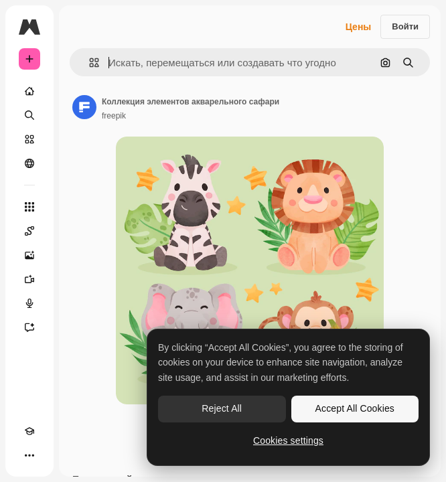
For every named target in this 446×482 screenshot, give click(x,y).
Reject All (222, 408)
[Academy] (29, 431)
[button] (88, 63)
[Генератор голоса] (29, 303)
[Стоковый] (29, 139)
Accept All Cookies (354, 408)
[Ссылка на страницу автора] (84, 107)
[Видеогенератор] (29, 279)
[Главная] (29, 91)
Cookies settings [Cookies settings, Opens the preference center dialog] (288, 440)
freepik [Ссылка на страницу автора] (114, 115)
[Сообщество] (29, 163)
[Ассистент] (29, 327)
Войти (405, 26)
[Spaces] (29, 231)
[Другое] (29, 455)
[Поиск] (29, 115)
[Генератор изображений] (29, 255)
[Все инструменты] (29, 207)
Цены (359, 26)
